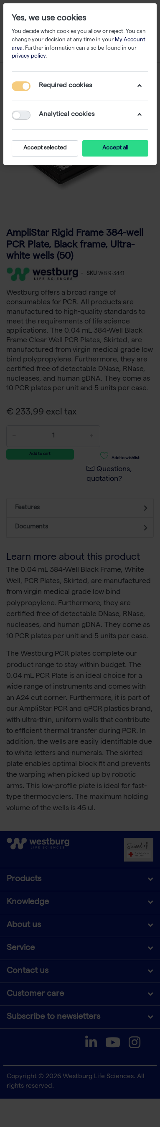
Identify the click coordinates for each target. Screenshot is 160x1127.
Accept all (115, 148)
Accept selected (44, 148)
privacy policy (29, 56)
